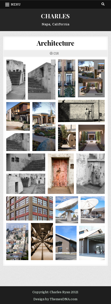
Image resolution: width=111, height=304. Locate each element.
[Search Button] (102, 4)
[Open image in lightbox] (15, 79)
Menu (16, 4)
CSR (56, 53)
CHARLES (55, 16)
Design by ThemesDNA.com (55, 299)
